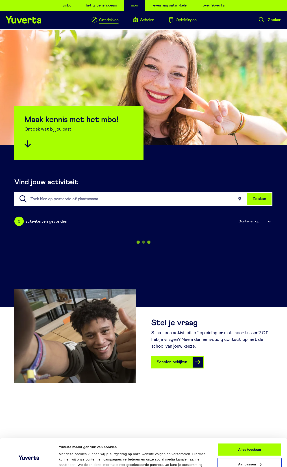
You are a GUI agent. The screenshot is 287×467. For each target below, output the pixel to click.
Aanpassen (249, 440)
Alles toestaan (249, 425)
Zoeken (270, 19)
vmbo (67, 5)
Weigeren (249, 454)
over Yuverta (213, 5)
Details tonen (69, 458)
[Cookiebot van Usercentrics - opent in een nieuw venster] (29, 458)
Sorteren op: (249, 221)
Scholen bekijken (180, 362)
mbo (134, 5)
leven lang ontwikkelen (170, 5)
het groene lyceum (101, 5)
